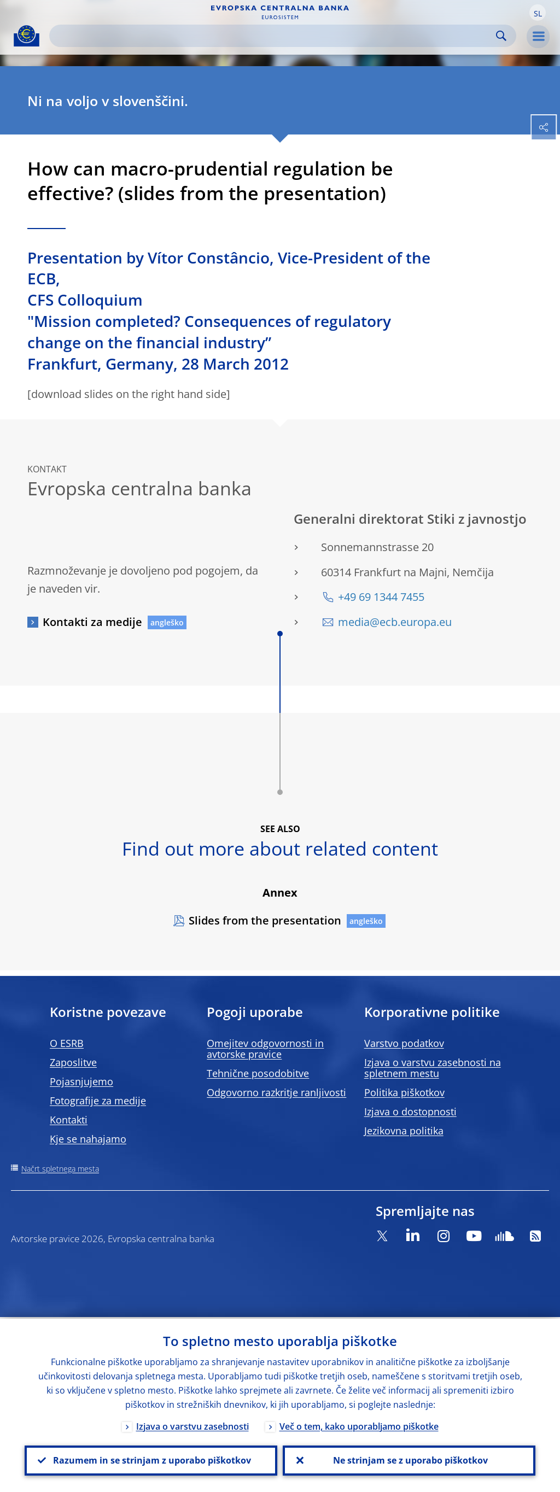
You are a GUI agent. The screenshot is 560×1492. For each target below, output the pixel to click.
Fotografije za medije (98, 1100)
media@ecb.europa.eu (395, 622)
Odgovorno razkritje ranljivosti (276, 1092)
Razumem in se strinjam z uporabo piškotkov (151, 1460)
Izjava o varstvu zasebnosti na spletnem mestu (432, 1068)
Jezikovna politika (404, 1130)
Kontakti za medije (92, 622)
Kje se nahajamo (88, 1138)
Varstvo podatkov (404, 1043)
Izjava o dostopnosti (410, 1111)
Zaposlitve (73, 1062)
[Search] (274, 35)
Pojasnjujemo (81, 1081)
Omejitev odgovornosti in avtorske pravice (265, 1049)
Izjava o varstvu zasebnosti (192, 1425)
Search (501, 35)
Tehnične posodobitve (258, 1073)
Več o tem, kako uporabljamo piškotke (359, 1425)
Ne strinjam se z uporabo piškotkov (409, 1460)
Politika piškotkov (404, 1092)
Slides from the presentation (265, 920)
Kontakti (69, 1119)
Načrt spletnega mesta (60, 1168)
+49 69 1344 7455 (381, 596)
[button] (537, 12)
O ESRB (67, 1043)
